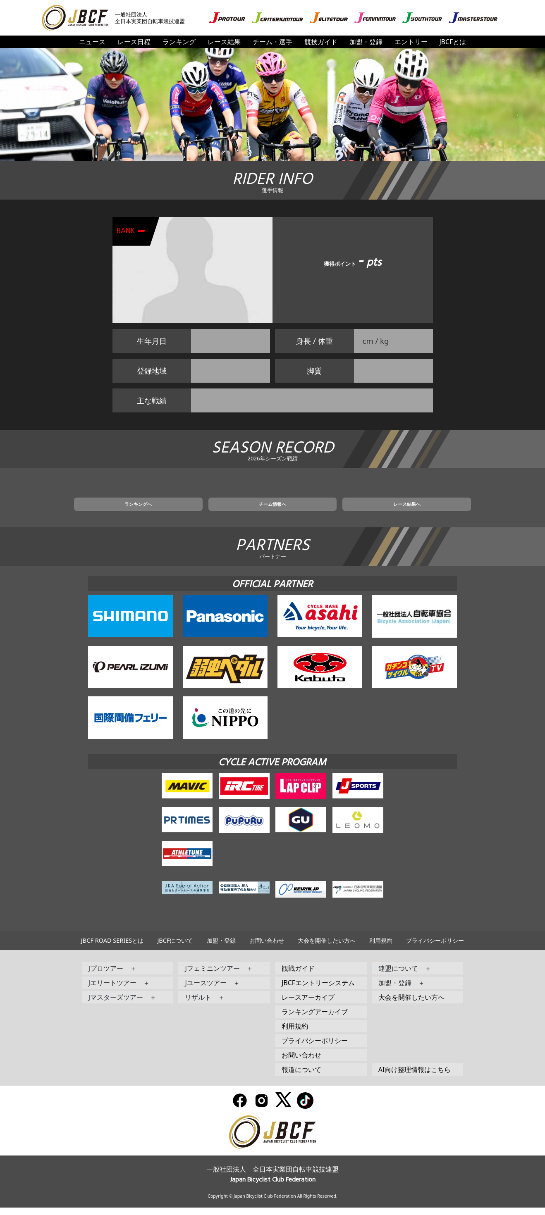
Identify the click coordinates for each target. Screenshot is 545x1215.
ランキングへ (186, 509)
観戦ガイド (298, 975)
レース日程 (134, 41)
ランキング (179, 41)
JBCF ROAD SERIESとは (112, 948)
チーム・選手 (272, 41)
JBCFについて (175, 948)
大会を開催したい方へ (327, 948)
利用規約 (380, 948)
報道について (301, 1077)
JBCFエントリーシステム (318, 990)
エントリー (411, 41)
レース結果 (224, 41)
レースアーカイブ (308, 1004)
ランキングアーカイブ (315, 1019)
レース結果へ (359, 509)
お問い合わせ (266, 948)
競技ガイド (320, 41)
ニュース (92, 41)
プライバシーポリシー (435, 948)
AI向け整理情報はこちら (414, 1077)
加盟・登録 (365, 41)
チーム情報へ (272, 509)
